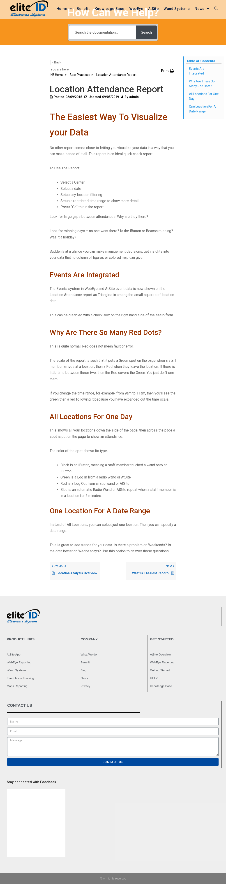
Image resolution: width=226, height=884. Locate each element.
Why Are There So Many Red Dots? (202, 83)
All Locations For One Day (204, 96)
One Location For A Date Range (202, 109)
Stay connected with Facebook (31, 782)
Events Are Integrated (197, 71)
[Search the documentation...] (102, 32)
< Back (56, 62)
